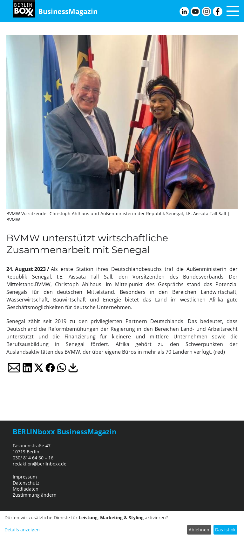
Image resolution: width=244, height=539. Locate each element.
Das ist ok (225, 530)
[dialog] (122, 525)
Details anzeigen (22, 530)
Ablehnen (199, 530)
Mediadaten (25, 489)
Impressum (25, 477)
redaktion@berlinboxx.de (39, 464)
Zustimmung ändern (35, 495)
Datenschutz (26, 483)
